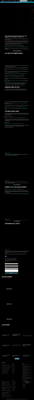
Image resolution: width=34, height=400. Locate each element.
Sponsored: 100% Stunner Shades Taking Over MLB (6, 397)
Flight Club (27, 193)
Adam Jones (13, 367)
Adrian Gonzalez (13, 370)
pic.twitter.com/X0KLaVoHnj (16, 73)
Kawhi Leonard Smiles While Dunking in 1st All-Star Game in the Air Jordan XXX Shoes (27, 366)
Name (5, 262)
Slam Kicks (8, 180)
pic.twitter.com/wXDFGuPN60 (19, 80)
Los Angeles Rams (14, 383)
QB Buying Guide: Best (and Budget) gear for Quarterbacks (6, 394)
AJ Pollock (13, 372)
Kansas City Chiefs (14, 386)
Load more (17, 358)
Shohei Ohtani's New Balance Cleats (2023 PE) (6, 369)
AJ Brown (13, 371)
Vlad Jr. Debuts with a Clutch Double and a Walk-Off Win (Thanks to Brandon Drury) (27, 371)
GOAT (23, 108)
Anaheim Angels (13, 382)
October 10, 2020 (26, 46)
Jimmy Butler (9, 258)
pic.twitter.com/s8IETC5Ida (14, 189)
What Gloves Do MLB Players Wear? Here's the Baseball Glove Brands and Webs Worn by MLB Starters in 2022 (6, 383)
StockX (22, 108)
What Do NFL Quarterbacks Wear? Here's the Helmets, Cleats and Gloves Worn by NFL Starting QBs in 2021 (6, 387)
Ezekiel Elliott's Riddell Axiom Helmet (5, 373)
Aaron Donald (13, 364)
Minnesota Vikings (13, 381)
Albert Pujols (13, 373)
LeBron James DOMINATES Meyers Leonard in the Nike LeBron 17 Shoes (27, 375)
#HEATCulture (14, 80)
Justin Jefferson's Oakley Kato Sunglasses (5, 364)
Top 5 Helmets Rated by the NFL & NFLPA (5, 381)
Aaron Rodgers (13, 366)
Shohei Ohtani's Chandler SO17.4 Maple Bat (5, 366)
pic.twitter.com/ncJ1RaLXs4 (13, 106)
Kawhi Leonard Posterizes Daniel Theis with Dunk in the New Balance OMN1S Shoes (27, 374)
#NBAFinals (11, 46)
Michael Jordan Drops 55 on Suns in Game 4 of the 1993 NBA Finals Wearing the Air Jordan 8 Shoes (27, 377)
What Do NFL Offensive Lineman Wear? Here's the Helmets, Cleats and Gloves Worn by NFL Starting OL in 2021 (6, 385)
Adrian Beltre (13, 369)
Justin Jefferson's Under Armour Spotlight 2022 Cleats (6, 365)
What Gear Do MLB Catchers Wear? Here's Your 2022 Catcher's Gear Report (6, 388)
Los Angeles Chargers (14, 387)
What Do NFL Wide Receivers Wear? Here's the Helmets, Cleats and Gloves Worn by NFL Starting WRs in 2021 (6, 396)
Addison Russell (13, 368)
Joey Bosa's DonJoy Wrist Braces (5, 372)
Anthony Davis (6, 258)
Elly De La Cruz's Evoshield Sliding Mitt (5, 370)
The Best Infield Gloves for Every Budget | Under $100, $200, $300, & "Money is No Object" (6, 392)
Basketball (15, 258)
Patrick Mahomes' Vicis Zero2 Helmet (5, 371)
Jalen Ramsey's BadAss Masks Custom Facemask (6, 367)
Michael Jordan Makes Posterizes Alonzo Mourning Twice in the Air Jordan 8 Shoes (27, 378)
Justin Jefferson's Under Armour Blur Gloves (6, 368)
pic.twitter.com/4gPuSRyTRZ (16, 46)
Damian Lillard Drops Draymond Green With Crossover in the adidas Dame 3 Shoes (27, 368)
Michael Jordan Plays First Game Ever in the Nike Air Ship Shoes (27, 365)
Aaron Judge (13, 365)
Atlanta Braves (13, 388)
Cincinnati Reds (13, 384)
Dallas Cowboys (13, 385)
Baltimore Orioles (13, 389)
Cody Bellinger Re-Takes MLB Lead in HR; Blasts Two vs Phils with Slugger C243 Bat (27, 372)
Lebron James (12, 258)
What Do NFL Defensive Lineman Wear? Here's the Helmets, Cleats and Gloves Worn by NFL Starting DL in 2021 (6, 390)
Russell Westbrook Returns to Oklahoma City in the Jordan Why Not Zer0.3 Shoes (27, 369)
